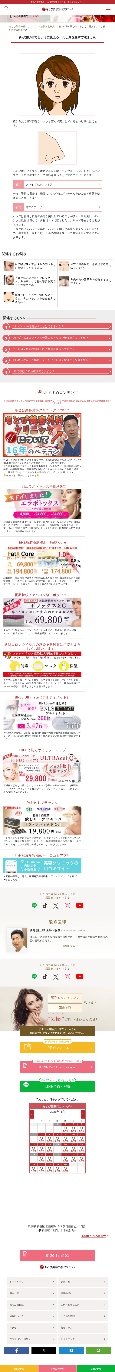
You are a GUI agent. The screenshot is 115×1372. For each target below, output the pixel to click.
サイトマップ (68, 1339)
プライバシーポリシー (21, 1339)
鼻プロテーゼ (34, 207)
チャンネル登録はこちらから (21, 475)
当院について (17, 1316)
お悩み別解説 (17, 1304)
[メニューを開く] (108, 9)
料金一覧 (14, 1293)
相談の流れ (66, 1293)
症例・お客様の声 (70, 1304)
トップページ (17, 1281)
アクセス (14, 1327)
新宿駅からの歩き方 (93, 1236)
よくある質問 (68, 1316)
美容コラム (66, 1327)
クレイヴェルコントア (39, 184)
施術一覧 (65, 1281)
